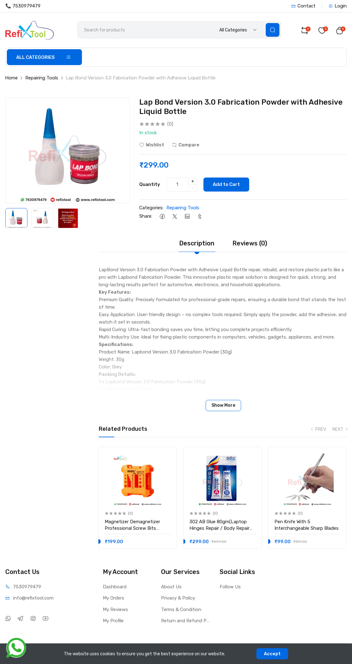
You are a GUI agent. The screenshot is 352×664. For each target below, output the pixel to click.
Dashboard (114, 587)
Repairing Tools (41, 78)
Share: (145, 216)
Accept (272, 654)
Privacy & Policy (178, 598)
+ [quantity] (192, 181)
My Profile (113, 621)
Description (196, 243)
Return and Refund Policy (185, 621)
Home (11, 78)
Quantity (149, 184)
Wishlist (151, 145)
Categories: (151, 208)
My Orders (113, 598)
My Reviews (115, 609)
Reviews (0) (249, 243)
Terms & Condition (181, 609)
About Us (171, 587)
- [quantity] (193, 188)
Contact (303, 6)
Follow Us (230, 587)
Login (337, 6)
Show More (223, 405)
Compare (185, 145)
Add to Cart (226, 184)
